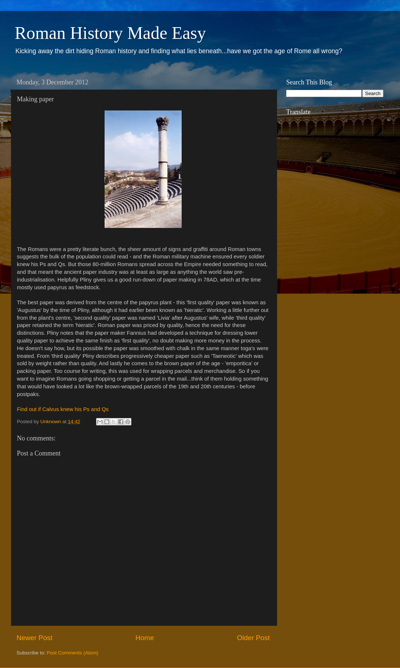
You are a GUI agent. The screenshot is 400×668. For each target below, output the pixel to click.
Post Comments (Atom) (72, 653)
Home (144, 638)
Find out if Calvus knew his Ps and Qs (63, 409)
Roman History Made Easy (110, 33)
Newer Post (34, 638)
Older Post (253, 638)
